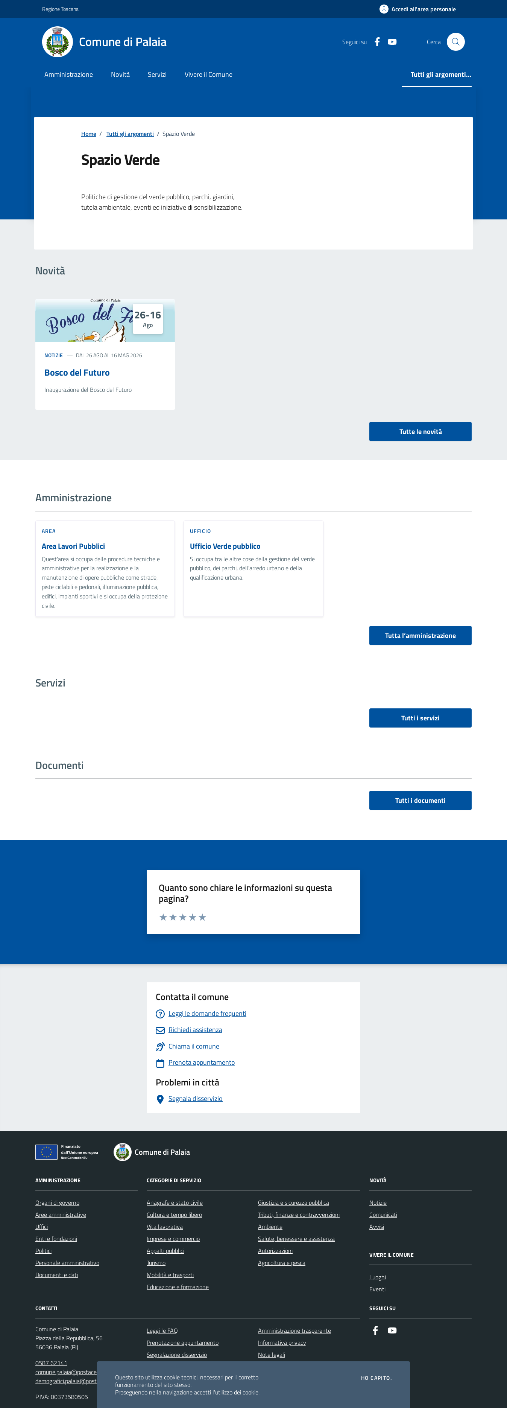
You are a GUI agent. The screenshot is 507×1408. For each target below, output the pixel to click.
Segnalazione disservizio (177, 1354)
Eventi (377, 1289)
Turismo (156, 1262)
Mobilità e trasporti (170, 1274)
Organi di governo (57, 1202)
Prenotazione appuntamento (183, 1342)
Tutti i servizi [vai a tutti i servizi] (420, 718)
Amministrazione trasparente (294, 1330)
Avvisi (376, 1226)
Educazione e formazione (178, 1286)
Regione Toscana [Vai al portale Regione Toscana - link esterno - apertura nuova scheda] (60, 9)
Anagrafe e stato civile (175, 1202)
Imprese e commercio (173, 1238)
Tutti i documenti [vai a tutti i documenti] (420, 800)
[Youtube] (389, 42)
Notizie (53, 355)
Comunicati (383, 1214)
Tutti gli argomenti (130, 133)
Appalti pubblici (165, 1250)
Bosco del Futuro (77, 372)
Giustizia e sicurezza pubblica (293, 1202)
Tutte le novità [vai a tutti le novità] (420, 431)
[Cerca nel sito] (456, 42)
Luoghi (377, 1277)
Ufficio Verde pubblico (225, 546)
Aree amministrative (60, 1214)
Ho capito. (376, 1378)
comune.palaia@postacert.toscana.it (80, 1371)
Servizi (157, 74)
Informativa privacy (282, 1342)
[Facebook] (374, 42)
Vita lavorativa (165, 1226)
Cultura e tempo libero (174, 1214)
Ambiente (270, 1226)
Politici (43, 1250)
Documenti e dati (56, 1274)
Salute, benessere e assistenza (296, 1238)
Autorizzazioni (275, 1250)
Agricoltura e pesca (281, 1262)
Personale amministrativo (67, 1262)
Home (88, 133)
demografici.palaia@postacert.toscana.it (85, 1380)
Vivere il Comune (208, 74)
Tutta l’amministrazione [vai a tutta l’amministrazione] (420, 635)
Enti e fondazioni (56, 1238)
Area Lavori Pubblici (73, 546)
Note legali (271, 1354)
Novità (120, 74)
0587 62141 (51, 1362)
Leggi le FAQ (162, 1330)
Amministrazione (68, 74)
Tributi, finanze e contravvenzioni (299, 1214)
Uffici (41, 1226)
